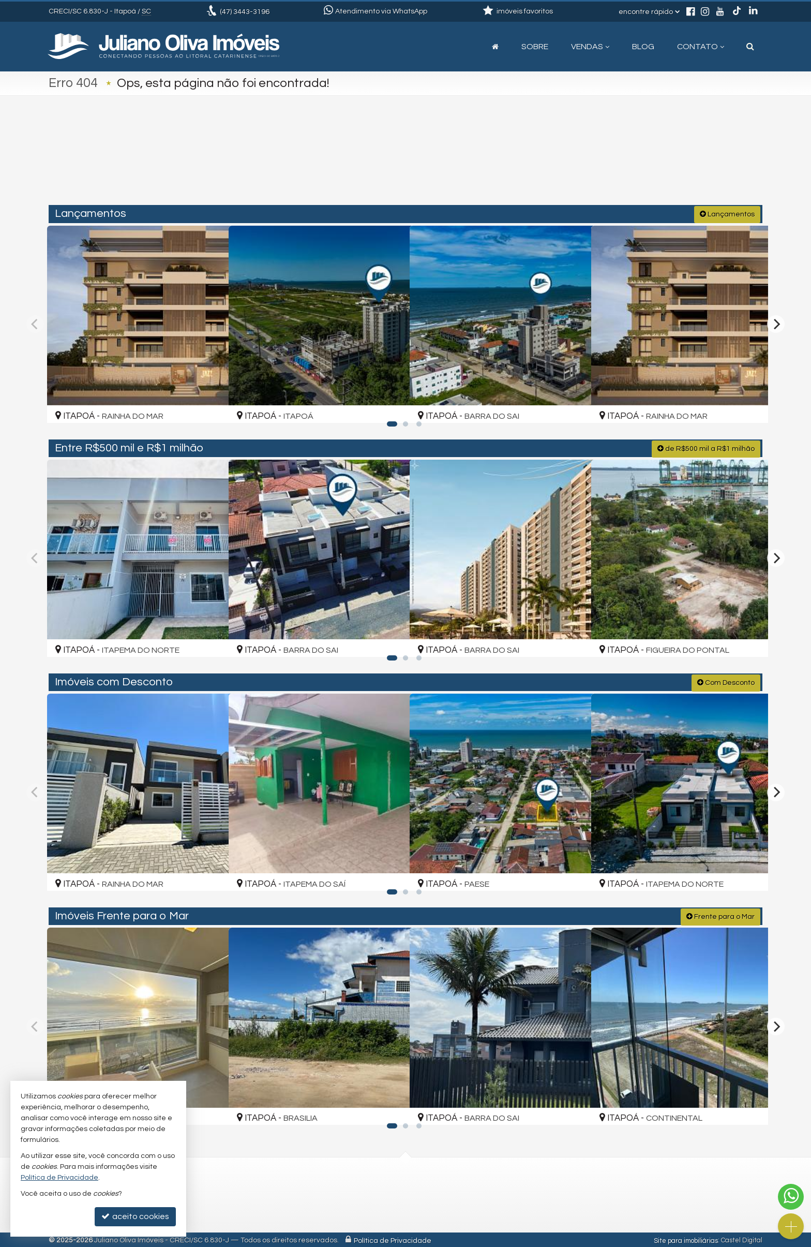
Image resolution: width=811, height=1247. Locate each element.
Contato (700, 46)
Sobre (534, 46)
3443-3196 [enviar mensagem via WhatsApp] (244, 12)
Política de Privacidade (392, 1239)
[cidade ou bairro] (520, 161)
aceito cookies (135, 1216)
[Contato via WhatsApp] (791, 1197)
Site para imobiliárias (686, 1239)
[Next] (776, 323)
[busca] (750, 47)
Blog (643, 46)
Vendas (590, 46)
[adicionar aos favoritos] (208, 405)
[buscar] (616, 161)
